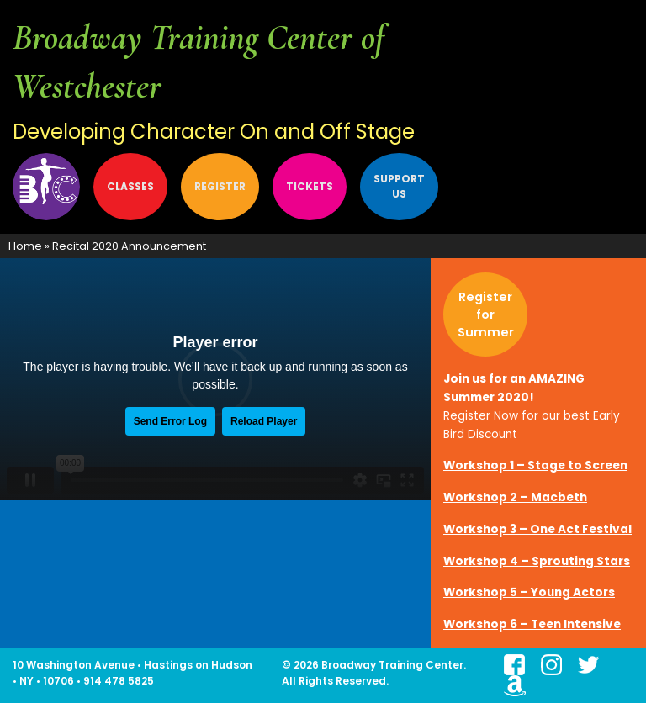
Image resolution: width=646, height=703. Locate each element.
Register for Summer (486, 314)
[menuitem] (50, 186)
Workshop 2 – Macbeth (515, 497)
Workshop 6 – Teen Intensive (532, 624)
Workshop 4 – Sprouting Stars (536, 561)
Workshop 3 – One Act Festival (537, 529)
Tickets (309, 186)
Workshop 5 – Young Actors (529, 592)
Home (25, 246)
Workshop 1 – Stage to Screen (535, 465)
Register (220, 186)
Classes (130, 186)
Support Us (399, 186)
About (46, 186)
